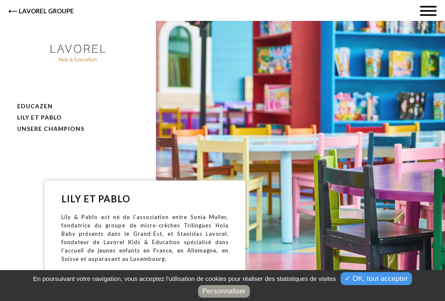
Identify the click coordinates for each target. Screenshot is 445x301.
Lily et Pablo (38, 117)
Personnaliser (224, 291)
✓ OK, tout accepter (376, 279)
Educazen (34, 106)
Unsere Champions (49, 128)
